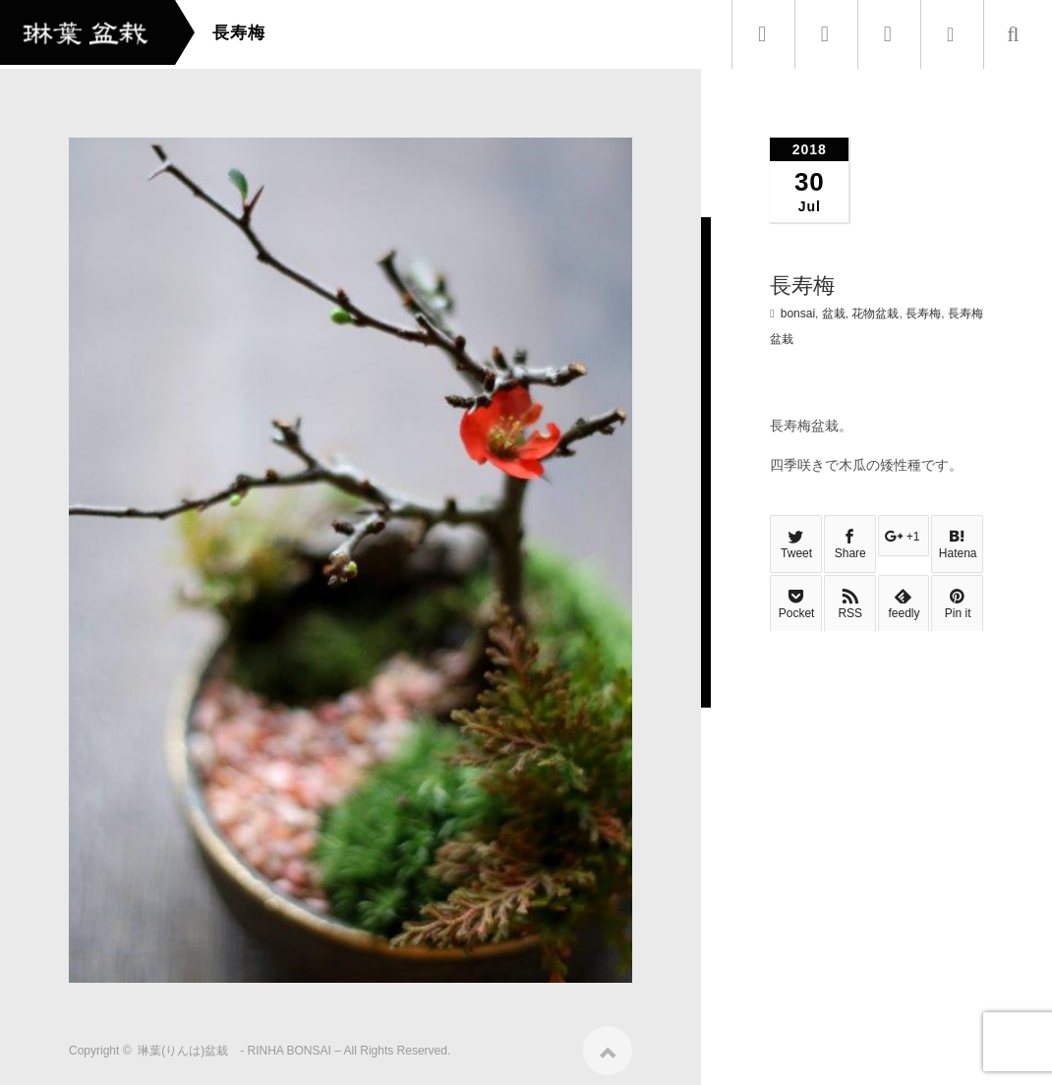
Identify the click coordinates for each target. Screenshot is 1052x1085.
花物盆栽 (875, 313)
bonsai (798, 313)
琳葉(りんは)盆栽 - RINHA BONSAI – (239, 1045)
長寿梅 (923, 313)
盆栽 (834, 313)
